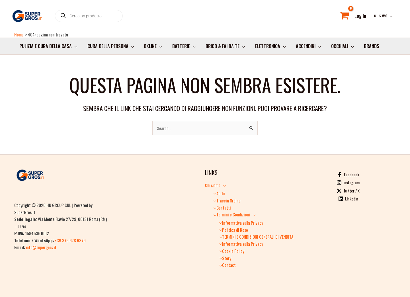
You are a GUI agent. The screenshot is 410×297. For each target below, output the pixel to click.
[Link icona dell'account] (363, 17)
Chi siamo (384, 16)
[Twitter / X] (348, 190)
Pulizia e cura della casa (48, 48)
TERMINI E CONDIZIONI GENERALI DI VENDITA (254, 236)
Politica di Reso (232, 230)
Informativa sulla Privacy (239, 223)
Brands (363, 48)
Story (223, 258)
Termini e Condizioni (233, 214)
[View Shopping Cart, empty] (347, 17)
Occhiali (335, 48)
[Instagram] (348, 182)
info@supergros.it (41, 247)
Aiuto (218, 193)
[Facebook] (348, 174)
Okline (151, 48)
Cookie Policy (230, 251)
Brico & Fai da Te (221, 48)
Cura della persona (109, 48)
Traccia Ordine (225, 200)
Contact (225, 265)
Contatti (221, 207)
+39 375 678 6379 (70, 240)
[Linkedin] (348, 199)
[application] (391, 16)
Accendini (302, 48)
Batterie (180, 48)
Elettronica (265, 48)
